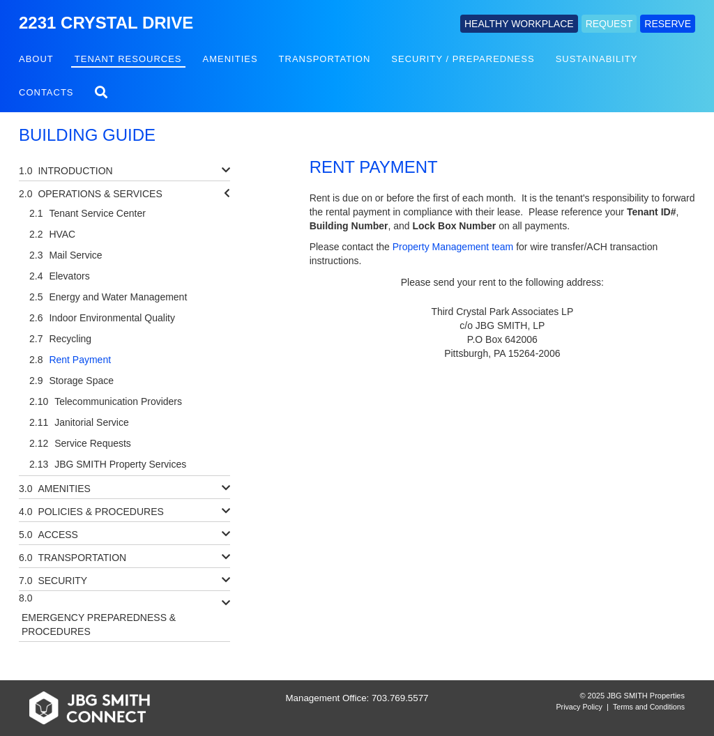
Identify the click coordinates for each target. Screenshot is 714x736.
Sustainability (597, 59)
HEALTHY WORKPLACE (519, 23)
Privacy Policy (579, 707)
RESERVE (667, 23)
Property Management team (453, 246)
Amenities (230, 59)
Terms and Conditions (649, 707)
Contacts (46, 92)
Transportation (325, 59)
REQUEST (609, 23)
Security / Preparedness (462, 59)
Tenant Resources (128, 59)
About (36, 59)
